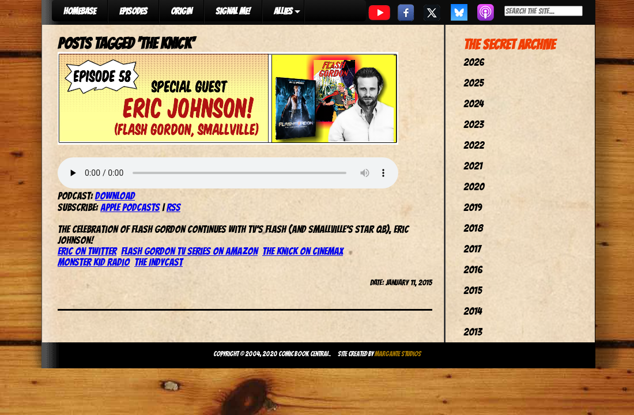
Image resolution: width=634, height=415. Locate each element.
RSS (173, 207)
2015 (472, 290)
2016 (472, 269)
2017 (472, 248)
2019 (472, 207)
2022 (473, 144)
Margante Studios (398, 353)
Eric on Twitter (87, 251)
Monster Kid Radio (94, 261)
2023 (473, 124)
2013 (472, 331)
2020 (473, 186)
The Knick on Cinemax (302, 251)
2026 (473, 61)
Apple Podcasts (130, 207)
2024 (473, 103)
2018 (473, 227)
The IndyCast (158, 261)
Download (115, 195)
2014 (472, 310)
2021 (472, 165)
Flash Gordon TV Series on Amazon (189, 251)
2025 (473, 82)
